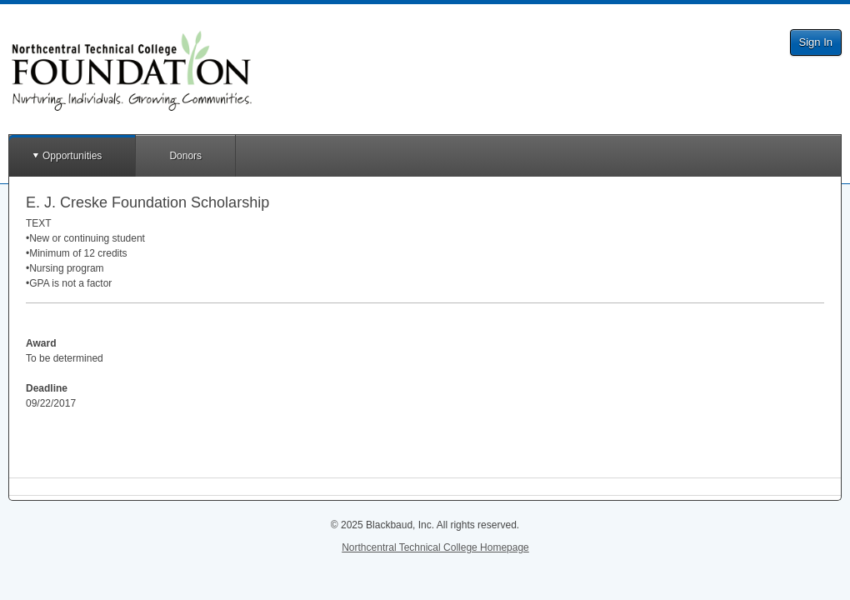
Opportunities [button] (72, 156)
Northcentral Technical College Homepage (435, 547)
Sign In (815, 42)
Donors (185, 156)
